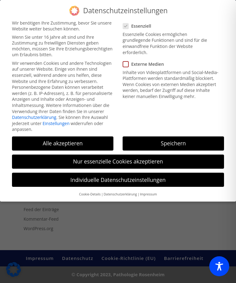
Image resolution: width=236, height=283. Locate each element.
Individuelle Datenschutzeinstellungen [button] (118, 176)
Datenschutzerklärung (34, 114)
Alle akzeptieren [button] (63, 139)
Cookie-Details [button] (89, 191)
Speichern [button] (173, 139)
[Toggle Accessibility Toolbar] (219, 266)
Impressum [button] (148, 191)
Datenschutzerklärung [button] (120, 191)
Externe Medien (146, 61)
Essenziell (139, 23)
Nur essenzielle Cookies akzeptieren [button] (118, 158)
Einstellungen (56, 120)
